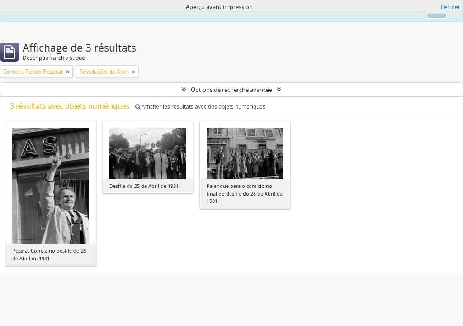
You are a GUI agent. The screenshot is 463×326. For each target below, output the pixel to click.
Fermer (450, 7)
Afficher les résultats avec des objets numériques (200, 106)
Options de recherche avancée (231, 90)
